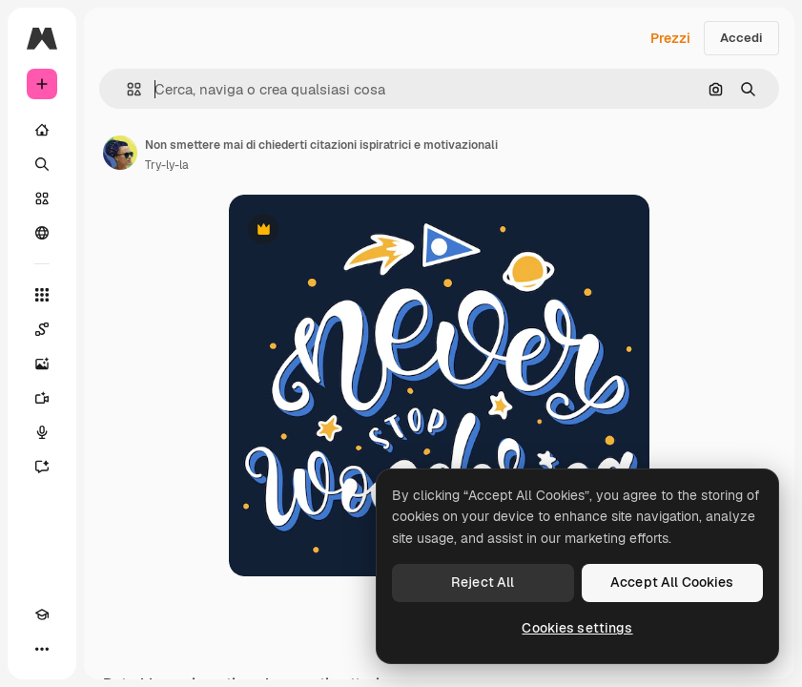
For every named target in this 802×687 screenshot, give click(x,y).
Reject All (482, 582)
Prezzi (670, 38)
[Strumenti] (42, 295)
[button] (126, 89)
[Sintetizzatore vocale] (42, 432)
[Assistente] (42, 466)
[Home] (42, 129)
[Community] (42, 233)
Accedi (741, 38)
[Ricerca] (42, 164)
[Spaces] (42, 329)
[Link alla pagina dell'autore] (120, 152)
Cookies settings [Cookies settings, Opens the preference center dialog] (577, 627)
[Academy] (42, 614)
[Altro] (42, 649)
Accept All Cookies (672, 582)
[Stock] (42, 198)
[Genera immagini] (42, 363)
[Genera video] (42, 398)
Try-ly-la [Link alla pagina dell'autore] (167, 165)
